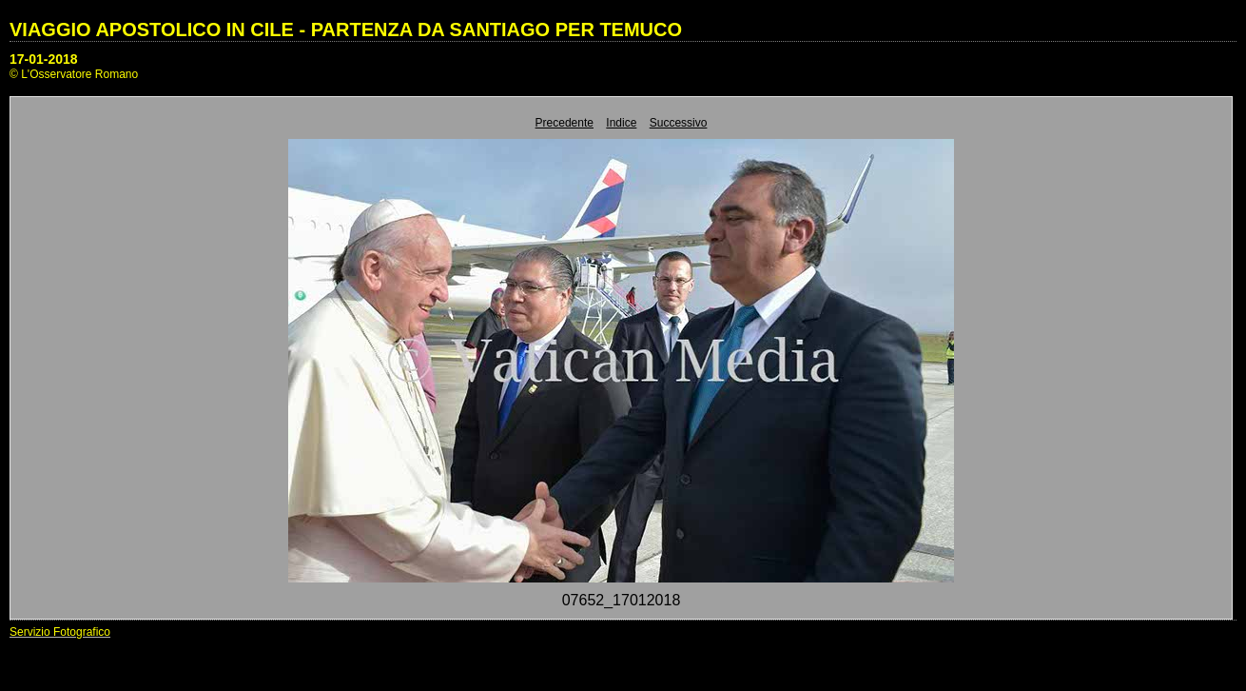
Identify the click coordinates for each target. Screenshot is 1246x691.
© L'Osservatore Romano (74, 74)
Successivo (679, 122)
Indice (621, 122)
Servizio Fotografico (60, 632)
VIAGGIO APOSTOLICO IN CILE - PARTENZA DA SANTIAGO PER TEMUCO (346, 29)
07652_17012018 (621, 600)
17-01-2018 (44, 59)
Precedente (564, 122)
